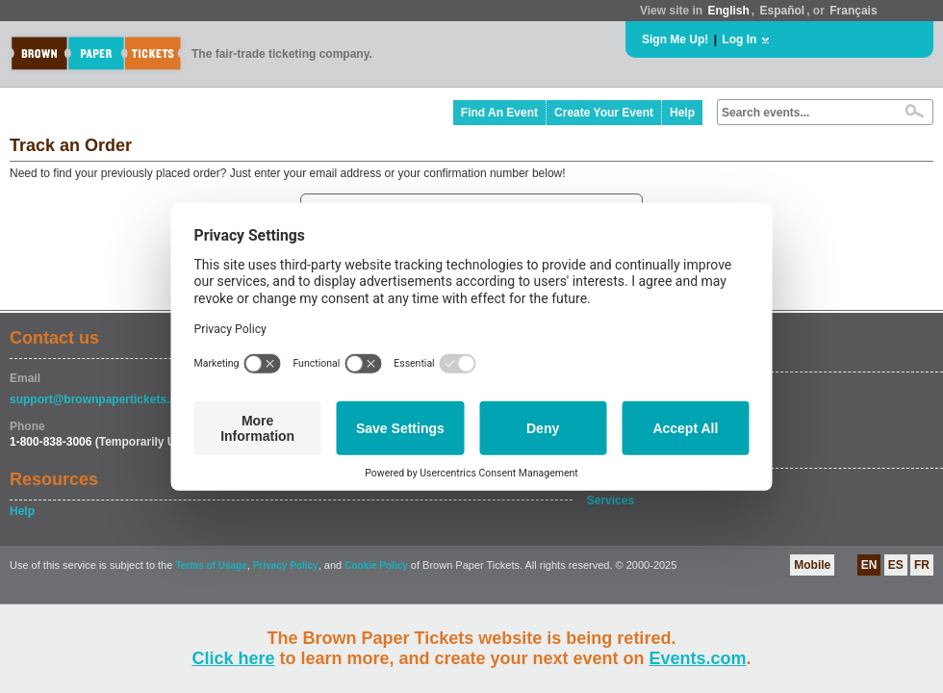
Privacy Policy (286, 565)
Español (782, 10)
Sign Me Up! (675, 39)
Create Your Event (603, 112)
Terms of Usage (210, 565)
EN (869, 565)
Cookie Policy (376, 565)
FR (922, 565)
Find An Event (499, 112)
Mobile (812, 565)
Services (610, 500)
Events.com (698, 658)
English (728, 10)
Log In (739, 39)
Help (682, 112)
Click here (232, 658)
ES (896, 565)
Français (853, 10)
